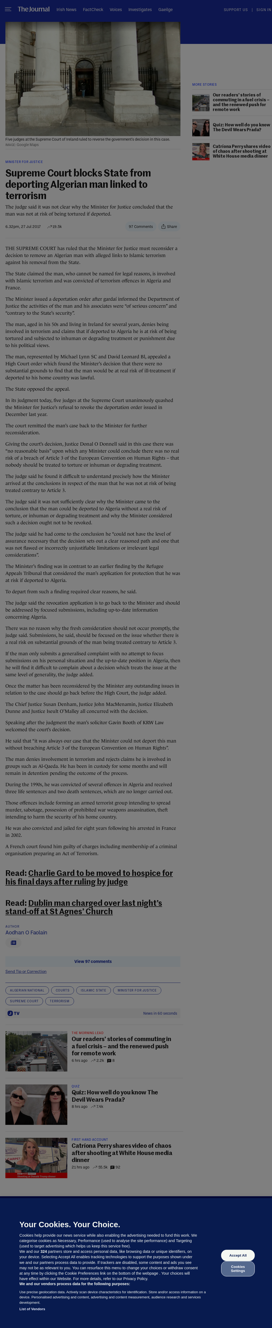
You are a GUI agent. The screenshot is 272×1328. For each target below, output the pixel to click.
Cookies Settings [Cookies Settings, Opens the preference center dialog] (238, 1268)
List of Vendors (32, 1309)
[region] (136, 1263)
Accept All (237, 1255)
